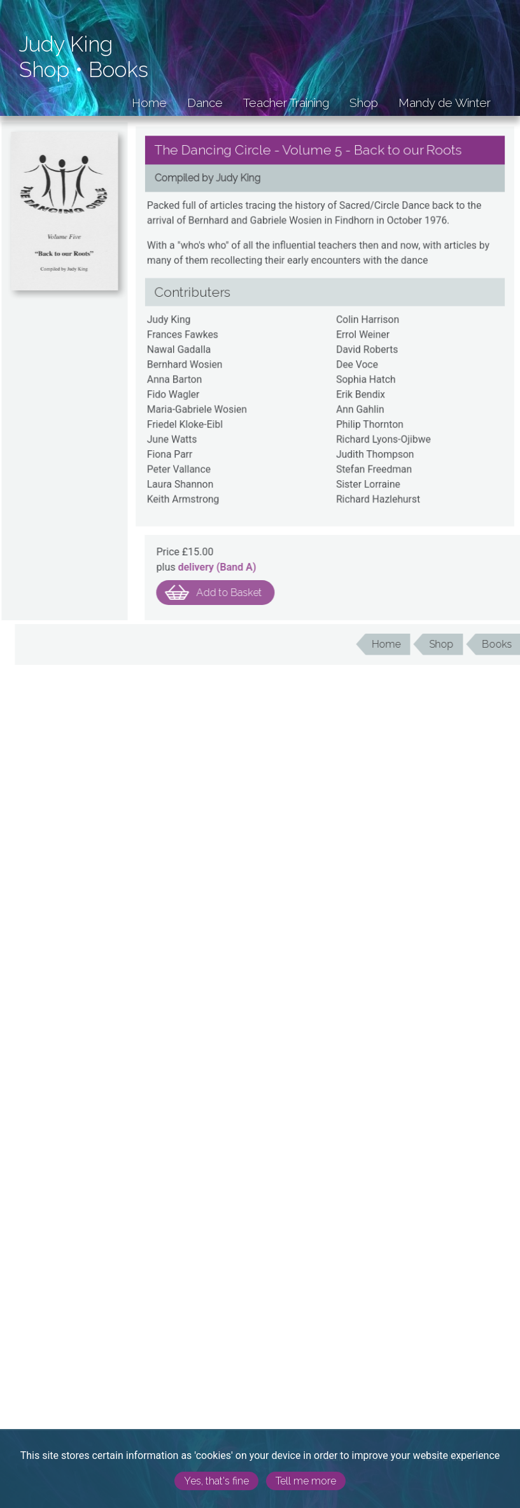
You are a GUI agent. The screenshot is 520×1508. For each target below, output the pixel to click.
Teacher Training (286, 103)
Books (118, 69)
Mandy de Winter (444, 103)
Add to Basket (249, 593)
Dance (205, 103)
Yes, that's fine (216, 1481)
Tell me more (306, 1481)
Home (149, 103)
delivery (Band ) (237, 567)
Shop (44, 69)
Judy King (66, 44)
